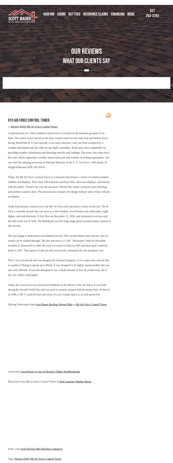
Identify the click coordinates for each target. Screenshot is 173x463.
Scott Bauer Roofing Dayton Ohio (53, 304)
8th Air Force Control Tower (42, 126)
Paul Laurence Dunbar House (75, 381)
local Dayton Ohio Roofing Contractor (42, 448)
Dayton (15, 126)
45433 (22, 126)
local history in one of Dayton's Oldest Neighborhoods (50, 371)
